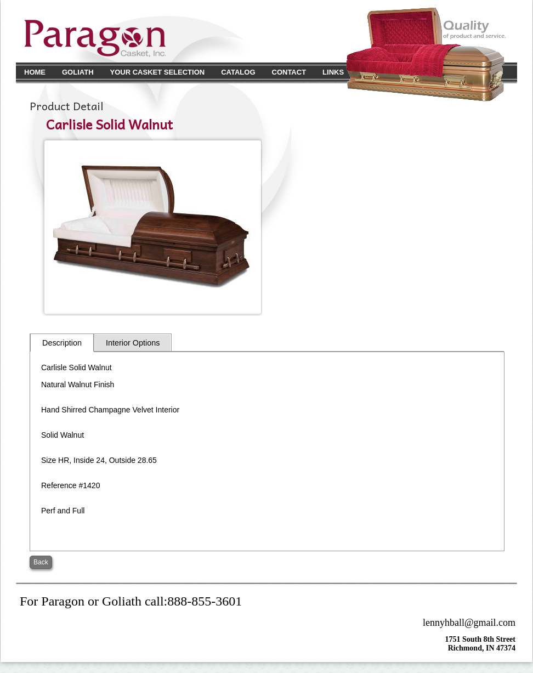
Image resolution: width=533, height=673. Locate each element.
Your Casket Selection (157, 72)
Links (333, 72)
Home (35, 72)
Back (40, 562)
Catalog (238, 72)
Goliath (78, 72)
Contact (289, 72)
